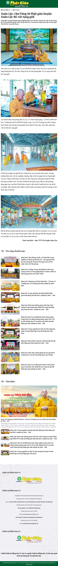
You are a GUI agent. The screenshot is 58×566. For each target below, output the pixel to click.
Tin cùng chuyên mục (15, 251)
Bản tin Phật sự (5, 10)
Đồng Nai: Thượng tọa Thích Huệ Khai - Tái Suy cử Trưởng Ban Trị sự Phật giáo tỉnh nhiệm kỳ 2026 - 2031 (38, 284)
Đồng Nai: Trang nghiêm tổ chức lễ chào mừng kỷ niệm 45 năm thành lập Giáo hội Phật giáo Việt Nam (38, 331)
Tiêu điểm (10, 381)
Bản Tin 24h (16, 10)
